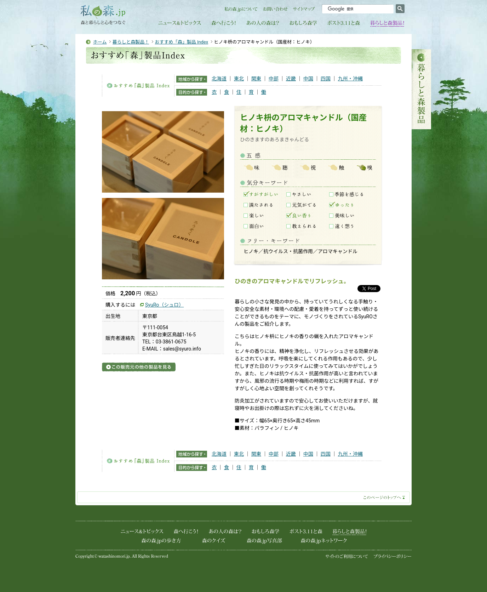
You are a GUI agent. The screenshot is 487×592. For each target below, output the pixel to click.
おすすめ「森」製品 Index (181, 42)
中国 (308, 78)
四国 (326, 78)
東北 (239, 78)
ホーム (100, 42)
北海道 (219, 78)
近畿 (291, 78)
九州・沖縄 (350, 78)
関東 (256, 78)
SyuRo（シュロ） (164, 305)
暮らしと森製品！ (131, 42)
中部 (274, 78)
